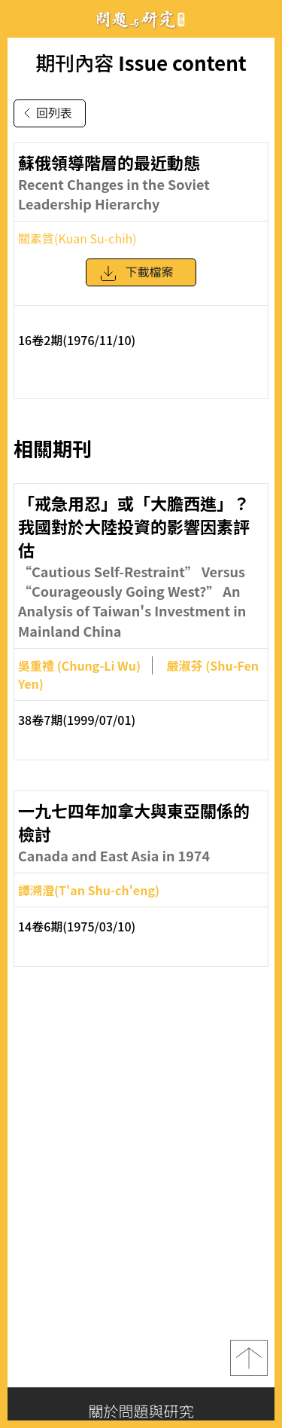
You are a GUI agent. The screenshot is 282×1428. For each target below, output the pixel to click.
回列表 (45, 113)
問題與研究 (141, 19)
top (249, 1358)
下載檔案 (136, 279)
